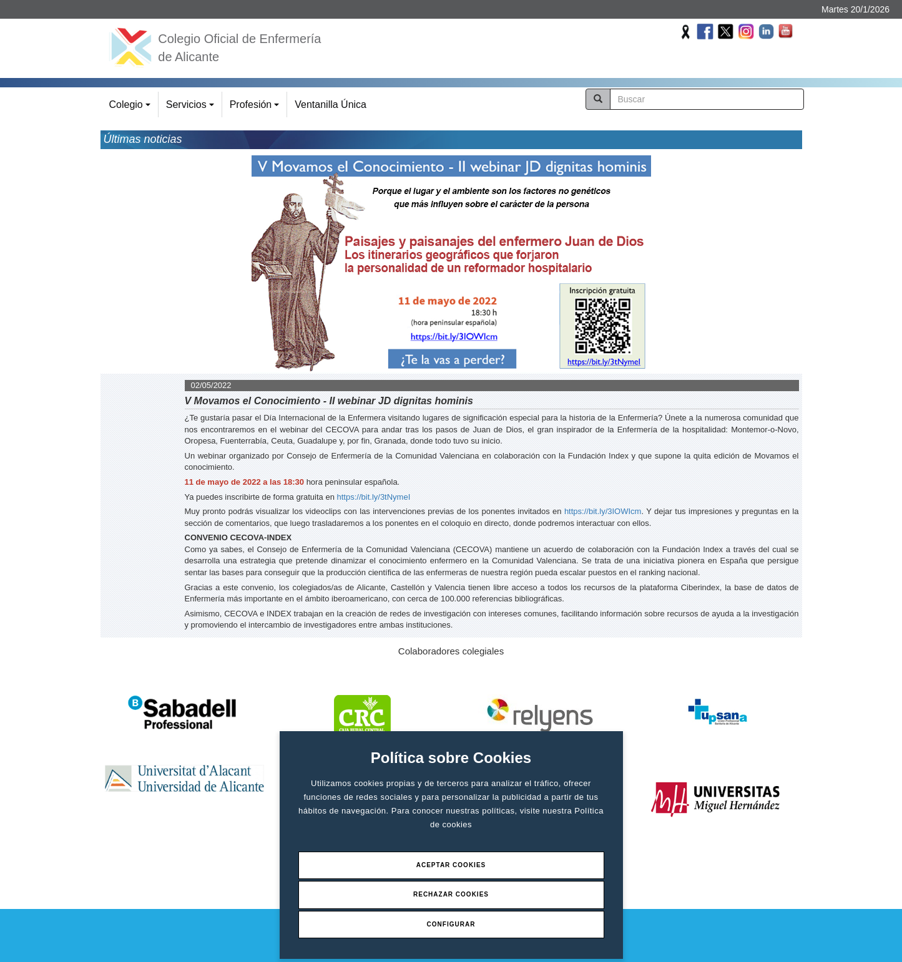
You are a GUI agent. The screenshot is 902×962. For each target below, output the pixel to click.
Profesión (256, 108)
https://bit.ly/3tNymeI (374, 497)
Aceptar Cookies (451, 865)
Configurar (451, 924)
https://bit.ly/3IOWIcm (603, 511)
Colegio (131, 108)
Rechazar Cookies (451, 894)
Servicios (192, 108)
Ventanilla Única (330, 104)
